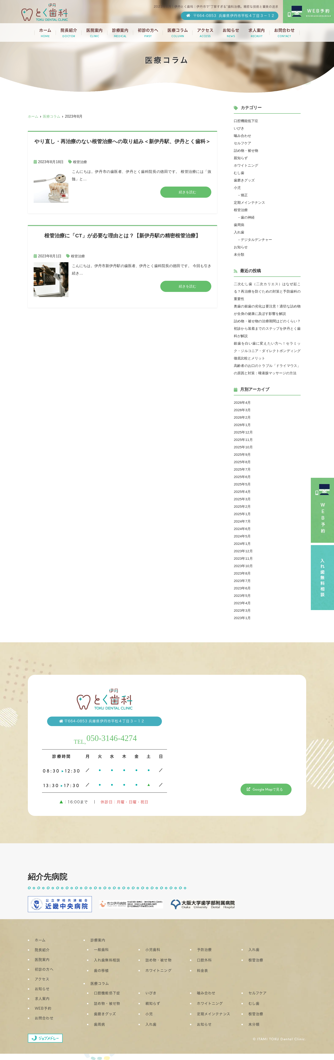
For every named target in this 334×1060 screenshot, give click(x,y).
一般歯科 (101, 957)
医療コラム (177, 33)
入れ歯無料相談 (107, 968)
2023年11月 (244, 566)
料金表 (202, 978)
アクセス (205, 33)
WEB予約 (43, 1016)
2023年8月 (243, 581)
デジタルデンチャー (258, 240)
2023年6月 (243, 596)
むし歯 (239, 173)
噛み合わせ (243, 136)
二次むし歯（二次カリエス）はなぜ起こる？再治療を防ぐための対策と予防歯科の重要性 (267, 291)
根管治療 (80, 162)
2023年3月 (243, 618)
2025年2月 (243, 514)
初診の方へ (148, 33)
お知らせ (231, 33)
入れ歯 (239, 232)
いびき (239, 128)
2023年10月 (244, 573)
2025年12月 (244, 440)
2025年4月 (243, 499)
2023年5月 (243, 603)
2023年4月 (243, 610)
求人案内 (256, 33)
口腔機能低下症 (247, 121)
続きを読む (187, 192)
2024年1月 (243, 551)
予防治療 (204, 957)
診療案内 (120, 33)
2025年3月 (243, 506)
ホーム (45, 33)
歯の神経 (248, 217)
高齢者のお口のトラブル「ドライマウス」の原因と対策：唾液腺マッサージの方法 (267, 373)
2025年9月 (243, 462)
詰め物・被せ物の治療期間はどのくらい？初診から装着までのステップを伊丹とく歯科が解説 (267, 328)
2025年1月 (243, 521)
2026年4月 (243, 410)
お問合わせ (284, 33)
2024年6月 (243, 536)
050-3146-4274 (112, 745)
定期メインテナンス (250, 202)
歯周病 (239, 225)
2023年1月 (243, 625)
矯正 (245, 195)
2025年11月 (244, 447)
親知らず (241, 158)
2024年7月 (243, 529)
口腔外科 (204, 968)
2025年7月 (243, 477)
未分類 (239, 254)
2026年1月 (243, 432)
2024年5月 (243, 544)
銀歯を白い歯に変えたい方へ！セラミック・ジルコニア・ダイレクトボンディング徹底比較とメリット (267, 350)
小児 (237, 188)
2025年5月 (243, 492)
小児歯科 (153, 957)
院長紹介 (69, 33)
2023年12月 (244, 558)
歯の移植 (101, 978)
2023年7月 (243, 588)
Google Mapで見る (268, 797)
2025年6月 (243, 484)
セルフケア (243, 143)
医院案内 (94, 33)
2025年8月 (243, 469)
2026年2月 (243, 425)
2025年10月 (244, 454)
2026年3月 (243, 417)
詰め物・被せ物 (247, 150)
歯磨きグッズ (245, 180)
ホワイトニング (247, 165)
